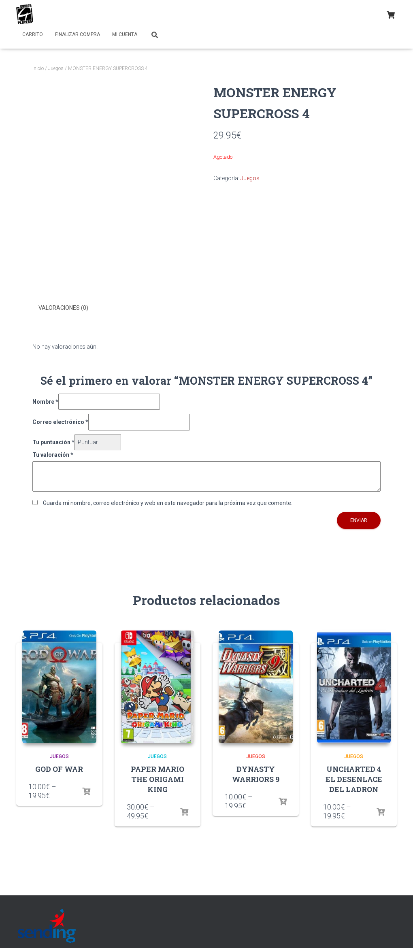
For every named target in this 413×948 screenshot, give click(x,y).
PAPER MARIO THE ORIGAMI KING (157, 778)
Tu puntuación (53, 441)
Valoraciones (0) (63, 308)
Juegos (56, 68)
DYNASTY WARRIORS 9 (255, 773)
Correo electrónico (60, 421)
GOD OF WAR (59, 768)
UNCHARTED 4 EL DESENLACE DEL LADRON (354, 778)
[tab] (69, 308)
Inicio (38, 68)
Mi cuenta (124, 34)
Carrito (32, 34)
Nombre (45, 401)
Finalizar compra (77, 34)
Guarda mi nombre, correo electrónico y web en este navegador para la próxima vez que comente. (167, 502)
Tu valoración (52, 454)
